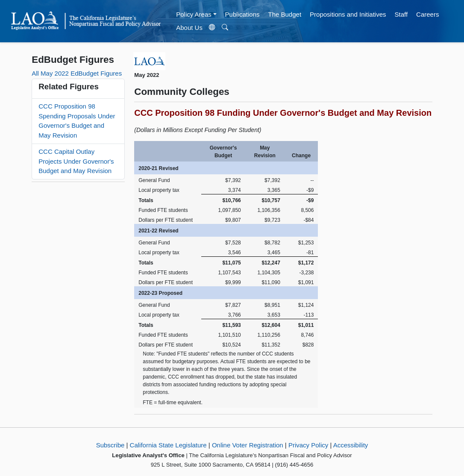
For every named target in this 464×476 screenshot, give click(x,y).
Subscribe (110, 445)
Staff (401, 14)
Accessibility (350, 445)
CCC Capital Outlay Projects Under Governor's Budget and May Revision (76, 161)
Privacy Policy (308, 445)
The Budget (285, 14)
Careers (427, 14)
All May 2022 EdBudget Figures (77, 73)
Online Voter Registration (247, 445)
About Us (189, 27)
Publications (242, 14)
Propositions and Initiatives (348, 14)
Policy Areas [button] (193, 14)
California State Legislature (168, 445)
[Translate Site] (212, 28)
